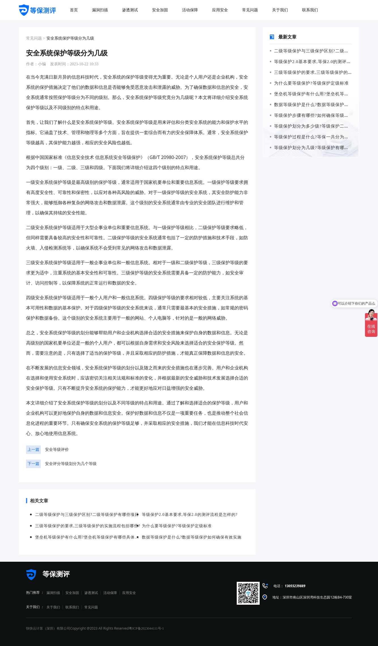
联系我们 (72, 607)
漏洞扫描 (53, 593)
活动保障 (110, 593)
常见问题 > (35, 38)
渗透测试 (91, 593)
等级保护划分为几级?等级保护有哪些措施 (314, 147)
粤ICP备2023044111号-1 (146, 628)
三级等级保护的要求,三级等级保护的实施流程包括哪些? (87, 526)
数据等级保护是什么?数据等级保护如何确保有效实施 (192, 537)
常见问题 (91, 607)
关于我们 (53, 607)
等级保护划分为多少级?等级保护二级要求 (314, 126)
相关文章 (37, 501)
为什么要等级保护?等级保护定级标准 (309, 83)
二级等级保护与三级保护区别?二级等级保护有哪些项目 (87, 515)
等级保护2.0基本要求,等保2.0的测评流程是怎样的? (323, 61)
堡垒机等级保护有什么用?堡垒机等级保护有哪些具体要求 (88, 537)
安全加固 (72, 593)
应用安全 (129, 593)
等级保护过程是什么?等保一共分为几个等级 (316, 137)
